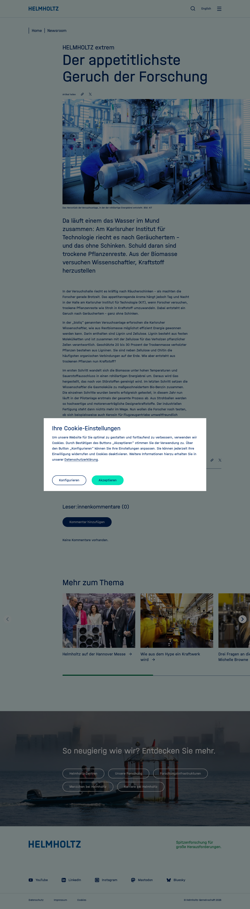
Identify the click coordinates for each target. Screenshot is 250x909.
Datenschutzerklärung (81, 460)
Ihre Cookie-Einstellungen (86, 428)
